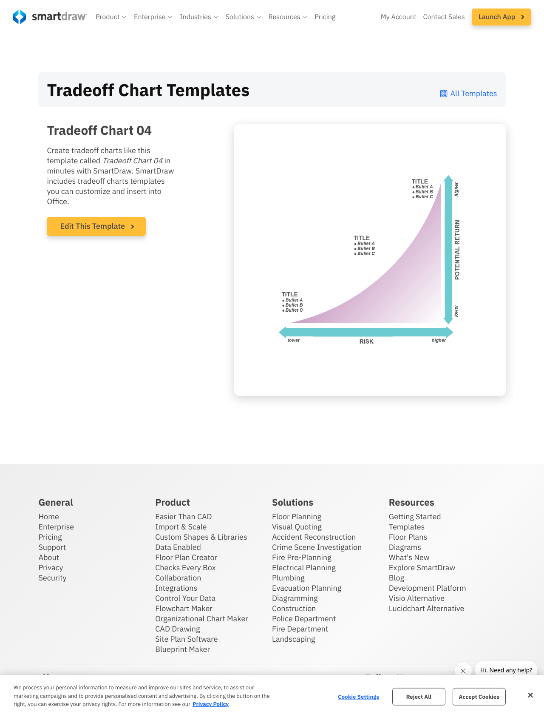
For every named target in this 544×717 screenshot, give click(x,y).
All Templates (468, 93)
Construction (294, 608)
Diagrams (405, 547)
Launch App (501, 17)
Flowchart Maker (183, 608)
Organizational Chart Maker (201, 618)
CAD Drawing (177, 629)
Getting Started (415, 516)
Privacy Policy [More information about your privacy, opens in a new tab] (211, 704)
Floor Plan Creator (186, 557)
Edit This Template (92, 226)
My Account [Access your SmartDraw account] (398, 17)
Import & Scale (181, 527)
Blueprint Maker (182, 649)
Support (52, 547)
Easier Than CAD (183, 516)
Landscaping (293, 639)
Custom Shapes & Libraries (201, 537)
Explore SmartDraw (422, 567)
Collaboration (178, 578)
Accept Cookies (479, 696)
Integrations (176, 588)
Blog (396, 578)
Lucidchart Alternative (427, 608)
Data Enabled (178, 547)
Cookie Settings (358, 696)
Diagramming (295, 598)
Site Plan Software (186, 639)
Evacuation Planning (306, 588)
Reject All (419, 696)
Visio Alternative (417, 598)
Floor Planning (296, 516)
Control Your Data (185, 598)
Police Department (304, 618)
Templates (407, 527)
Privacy (50, 567)
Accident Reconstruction (314, 537)
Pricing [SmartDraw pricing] (324, 17)
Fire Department (300, 629)
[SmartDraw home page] (50, 17)
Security (52, 578)
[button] (111, 17)
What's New (409, 557)
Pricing (50, 537)
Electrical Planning (304, 567)
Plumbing (288, 578)
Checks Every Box (185, 567)
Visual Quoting (297, 527)
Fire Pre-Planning (302, 557)
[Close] (530, 695)
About (48, 557)
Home (48, 516)
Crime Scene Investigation (317, 547)
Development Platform (427, 588)
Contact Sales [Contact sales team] (444, 17)
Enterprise (56, 527)
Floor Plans (408, 537)
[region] (272, 696)
